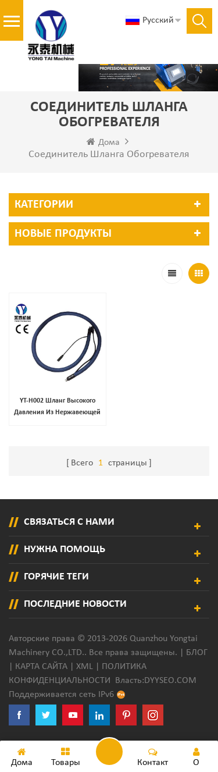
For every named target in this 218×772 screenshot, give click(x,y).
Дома (103, 142)
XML (84, 666)
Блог (197, 652)
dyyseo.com (170, 680)
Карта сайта (41, 666)
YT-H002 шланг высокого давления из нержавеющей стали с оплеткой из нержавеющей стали (57, 407)
